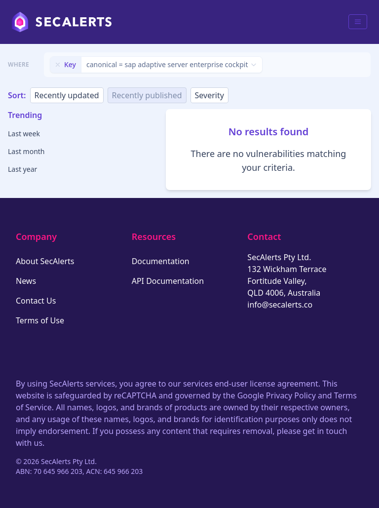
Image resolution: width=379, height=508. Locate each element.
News (26, 280)
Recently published (147, 95)
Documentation (161, 261)
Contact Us (36, 300)
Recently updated (67, 95)
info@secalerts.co (279, 304)
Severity (209, 95)
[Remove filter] (58, 65)
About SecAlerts (45, 261)
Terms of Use (40, 320)
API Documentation (168, 280)
